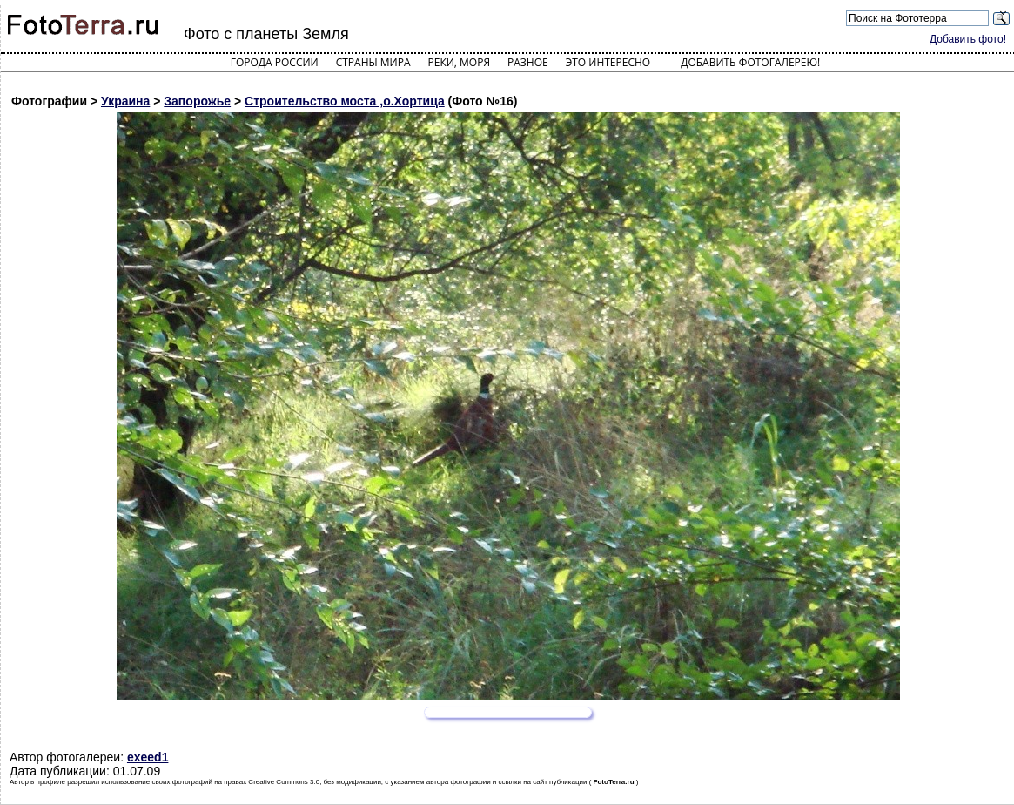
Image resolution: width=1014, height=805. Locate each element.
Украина (125, 101)
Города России (275, 62)
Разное (527, 62)
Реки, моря (459, 62)
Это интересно (608, 62)
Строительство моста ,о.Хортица (345, 101)
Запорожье (197, 101)
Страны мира (373, 62)
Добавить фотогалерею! (750, 62)
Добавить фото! (968, 39)
